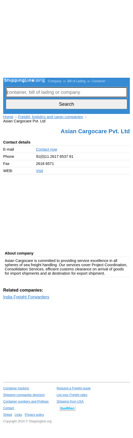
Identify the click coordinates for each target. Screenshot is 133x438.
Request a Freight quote (74, 388)
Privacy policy (34, 415)
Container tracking (16, 388)
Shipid (7, 415)
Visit (39, 171)
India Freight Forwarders (26, 297)
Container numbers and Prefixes (26, 401)
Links (18, 415)
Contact (8, 408)
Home (8, 117)
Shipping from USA (70, 401)
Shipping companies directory (24, 395)
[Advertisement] (68, 40)
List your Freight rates (72, 395)
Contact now (46, 149)
